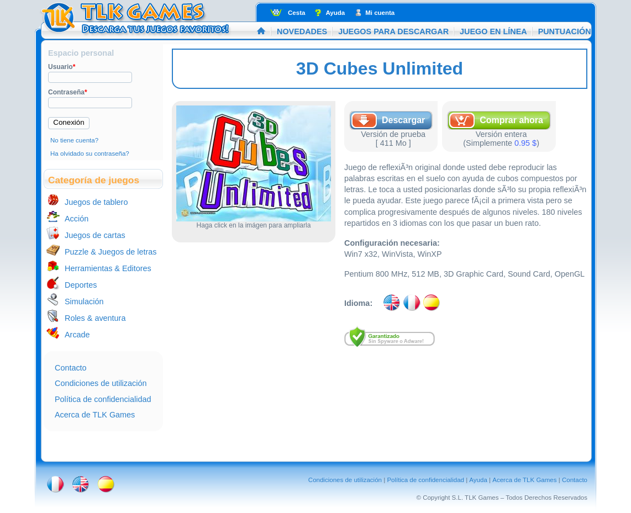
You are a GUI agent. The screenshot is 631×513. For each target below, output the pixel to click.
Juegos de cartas (95, 235)
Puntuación (564, 31)
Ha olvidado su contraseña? (89, 153)
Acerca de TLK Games (95, 414)
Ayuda (335, 12)
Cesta (296, 12)
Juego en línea (493, 31)
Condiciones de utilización (100, 383)
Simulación (84, 301)
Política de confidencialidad (103, 399)
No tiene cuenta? (74, 140)
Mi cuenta (380, 12)
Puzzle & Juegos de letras (110, 251)
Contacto (71, 367)
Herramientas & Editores (108, 268)
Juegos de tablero (96, 202)
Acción (76, 218)
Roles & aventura (95, 318)
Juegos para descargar (393, 31)
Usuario (61, 67)
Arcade (77, 334)
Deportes (81, 285)
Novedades (302, 31)
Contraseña (67, 92)
